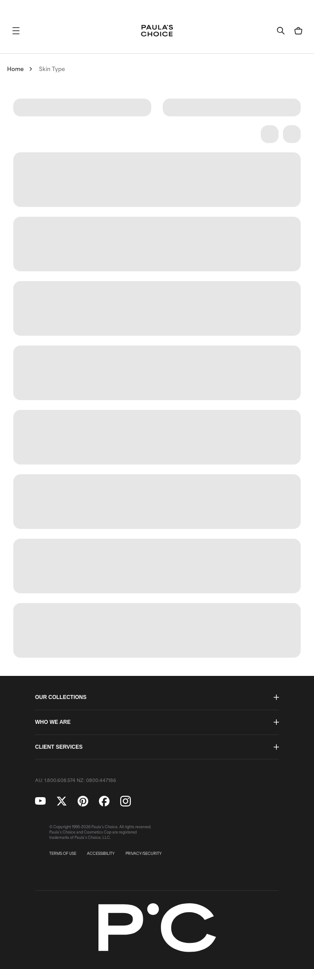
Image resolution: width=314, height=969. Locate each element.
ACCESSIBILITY (101, 853)
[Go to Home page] (157, 30)
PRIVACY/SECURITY (144, 853)
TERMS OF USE (62, 853)
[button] (16, 31)
